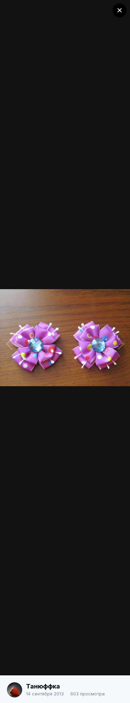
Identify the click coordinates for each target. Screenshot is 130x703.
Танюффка (43, 686)
